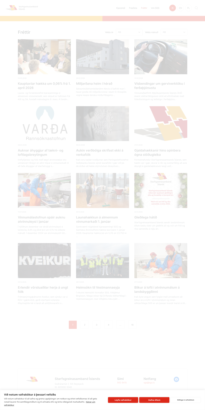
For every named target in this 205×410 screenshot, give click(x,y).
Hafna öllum (154, 400)
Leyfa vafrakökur (123, 400)
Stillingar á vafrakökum (185, 400)
